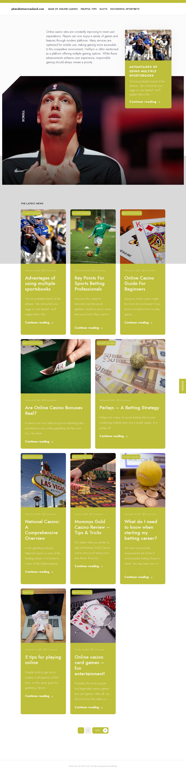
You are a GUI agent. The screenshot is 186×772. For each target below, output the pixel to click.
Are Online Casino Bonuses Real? (53, 410)
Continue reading (144, 102)
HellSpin (90, 49)
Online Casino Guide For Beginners (139, 283)
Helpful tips (89, 9)
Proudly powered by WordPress (104, 766)
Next (97, 730)
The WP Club (84, 766)
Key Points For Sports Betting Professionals (90, 283)
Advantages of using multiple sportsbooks (143, 71)
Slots (103, 9)
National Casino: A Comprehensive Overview (42, 530)
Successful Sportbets (125, 9)
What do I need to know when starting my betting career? (140, 530)
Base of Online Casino (63, 9)
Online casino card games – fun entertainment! (90, 665)
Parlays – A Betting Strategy (129, 407)
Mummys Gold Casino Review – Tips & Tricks (92, 527)
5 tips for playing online (43, 660)
